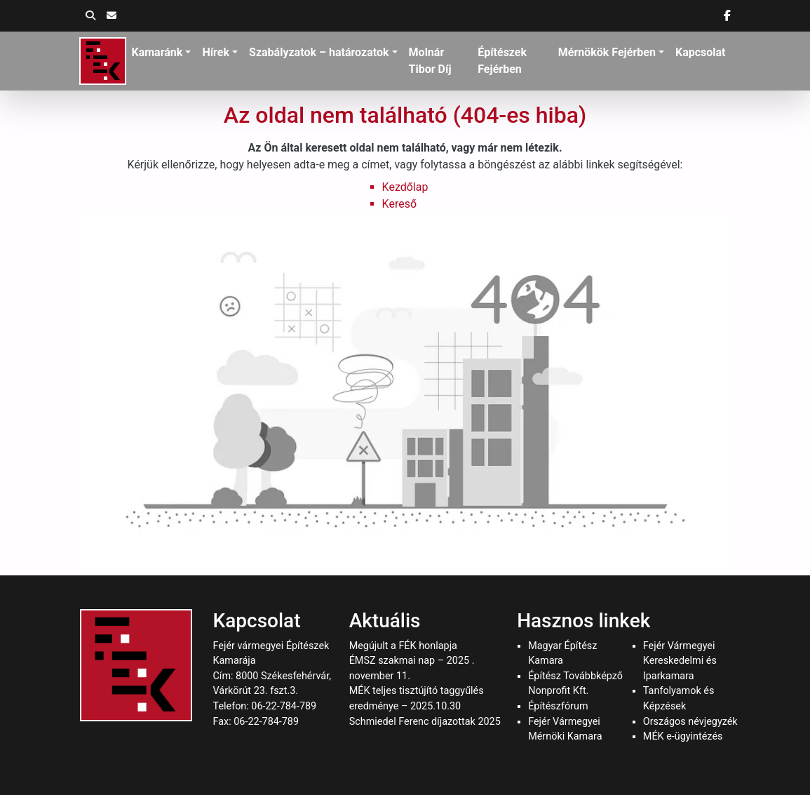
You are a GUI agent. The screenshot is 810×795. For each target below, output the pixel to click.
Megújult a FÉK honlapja (403, 646)
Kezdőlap (405, 187)
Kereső (399, 204)
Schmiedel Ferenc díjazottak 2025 (425, 722)
